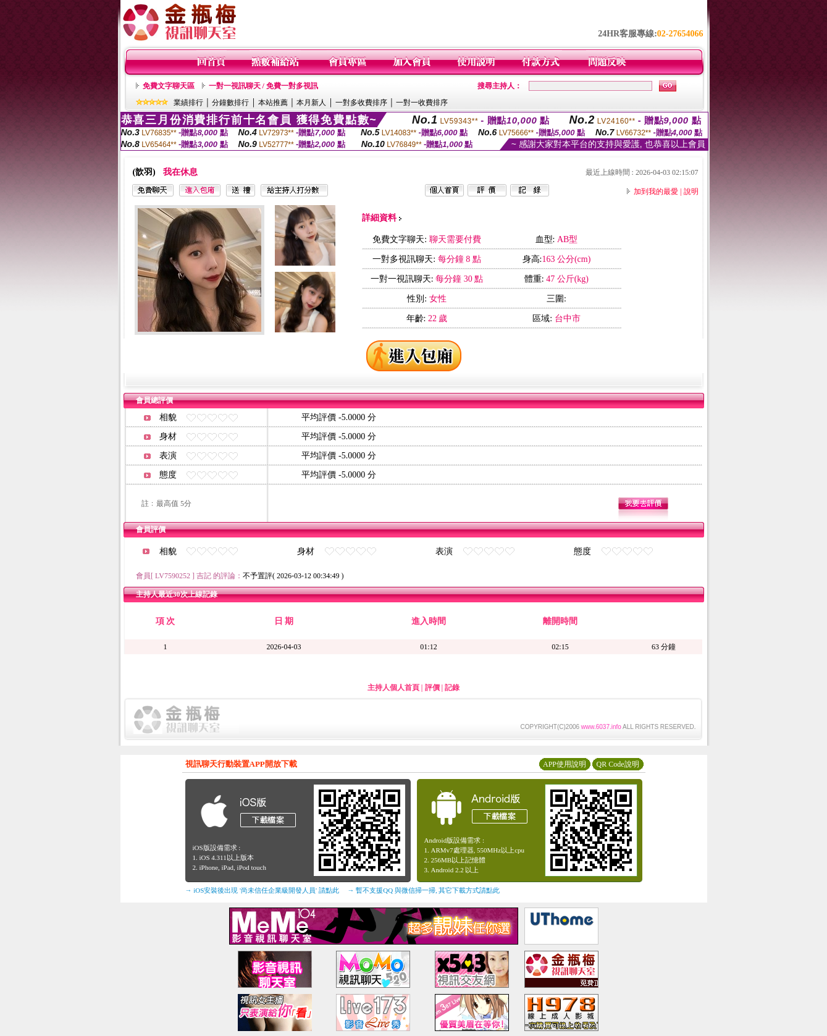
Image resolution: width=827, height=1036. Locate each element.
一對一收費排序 (422, 102)
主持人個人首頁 (393, 687)
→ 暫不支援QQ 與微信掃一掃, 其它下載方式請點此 (424, 890)
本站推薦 (273, 102)
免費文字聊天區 (169, 86)
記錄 (452, 687)
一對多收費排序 (361, 102)
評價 (432, 687)
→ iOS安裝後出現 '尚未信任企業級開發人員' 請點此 (262, 890)
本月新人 (311, 102)
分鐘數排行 (230, 102)
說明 (691, 191)
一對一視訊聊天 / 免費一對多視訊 (263, 86)
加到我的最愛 (656, 191)
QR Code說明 (618, 764)
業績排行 (188, 102)
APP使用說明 (564, 764)
